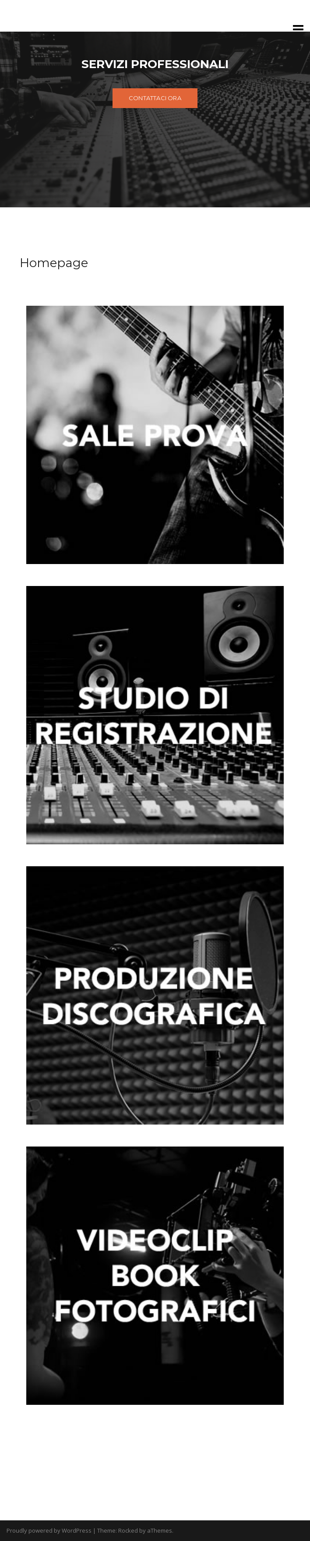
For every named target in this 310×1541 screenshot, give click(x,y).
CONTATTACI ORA (155, 97)
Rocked (128, 1530)
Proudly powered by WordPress (49, 1530)
